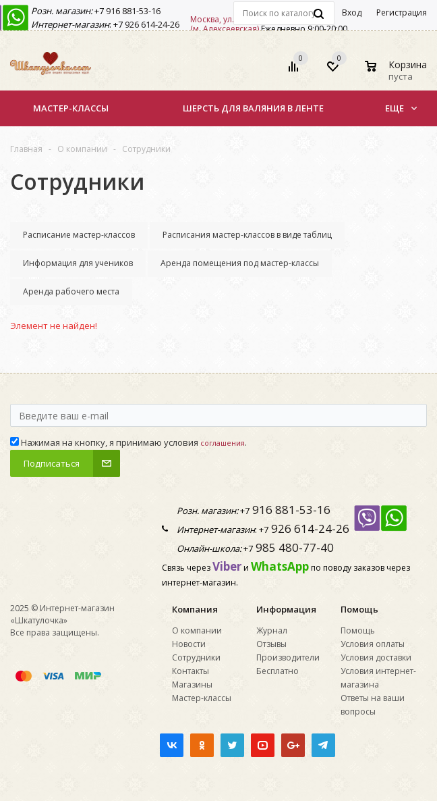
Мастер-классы (71, 108)
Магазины (192, 684)
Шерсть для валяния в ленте (253, 108)
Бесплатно (277, 671)
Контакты (190, 671)
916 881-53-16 (132, 11)
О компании (197, 630)
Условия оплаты (373, 644)
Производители (288, 657)
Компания (195, 609)
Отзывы (271, 644)
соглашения (222, 443)
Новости (189, 644)
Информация (286, 609)
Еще (401, 108)
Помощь (359, 609)
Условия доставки (376, 657)
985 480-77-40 (293, 547)
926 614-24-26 (151, 24)
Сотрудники (196, 657)
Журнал (271, 630)
